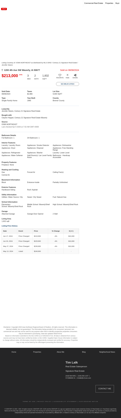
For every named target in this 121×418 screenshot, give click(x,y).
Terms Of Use (29, 401)
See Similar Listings (67, 84)
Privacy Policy (44, 401)
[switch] (60, 77)
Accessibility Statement (65, 401)
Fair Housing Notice (88, 401)
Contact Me (104, 389)
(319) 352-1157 (83, 376)
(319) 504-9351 (71, 376)
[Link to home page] (3, 3)
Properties (109, 3)
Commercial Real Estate (93, 3)
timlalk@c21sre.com (84, 378)
